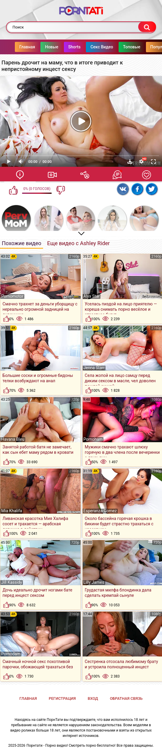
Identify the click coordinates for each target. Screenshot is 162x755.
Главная (15, 47)
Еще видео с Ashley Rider (78, 243)
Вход (93, 698)
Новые (39, 47)
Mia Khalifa (11, 510)
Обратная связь (126, 698)
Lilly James (94, 582)
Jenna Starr (94, 367)
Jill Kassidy (11, 582)
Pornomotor (12, 296)
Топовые (119, 47)
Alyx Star (92, 296)
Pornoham (93, 439)
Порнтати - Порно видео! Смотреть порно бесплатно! (70, 745)
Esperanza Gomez (100, 510)
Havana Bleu (12, 439)
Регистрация (62, 698)
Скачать (130, 161)
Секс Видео (89, 47)
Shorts (62, 47)
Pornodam (11, 653)
